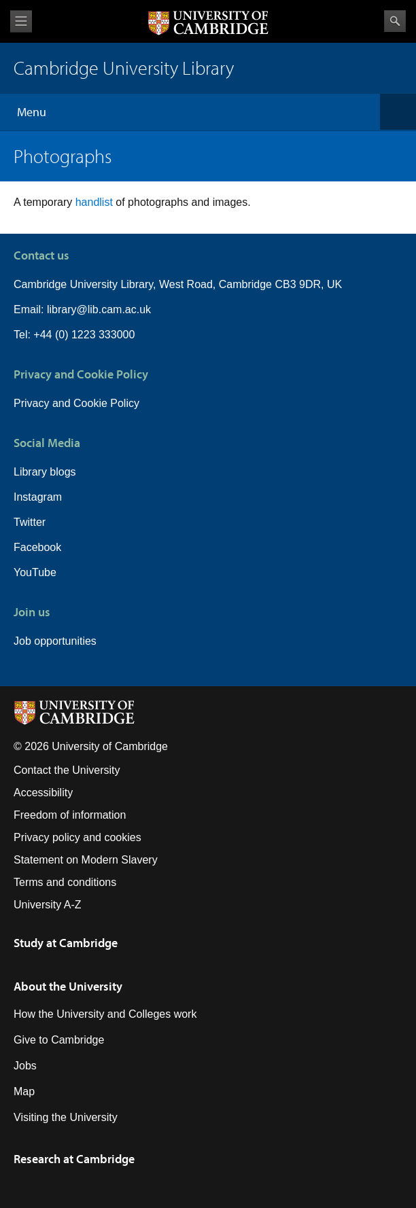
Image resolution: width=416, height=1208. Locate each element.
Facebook (37, 547)
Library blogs (45, 472)
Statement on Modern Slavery (86, 860)
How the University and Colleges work (105, 1014)
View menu (21, 21)
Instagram (38, 497)
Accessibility (43, 792)
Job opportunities (55, 641)
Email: (30, 309)
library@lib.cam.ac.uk (99, 309)
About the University (68, 986)
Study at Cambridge (66, 943)
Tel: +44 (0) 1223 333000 (74, 334)
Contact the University (67, 770)
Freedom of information (70, 815)
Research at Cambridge (74, 1159)
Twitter (30, 522)
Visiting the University (66, 1117)
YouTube (35, 572)
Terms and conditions (65, 882)
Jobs (25, 1065)
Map (24, 1091)
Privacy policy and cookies (77, 837)
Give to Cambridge (59, 1040)
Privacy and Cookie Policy (76, 403)
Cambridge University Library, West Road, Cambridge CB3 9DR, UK (178, 284)
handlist (95, 202)
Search (395, 21)
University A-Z (48, 904)
